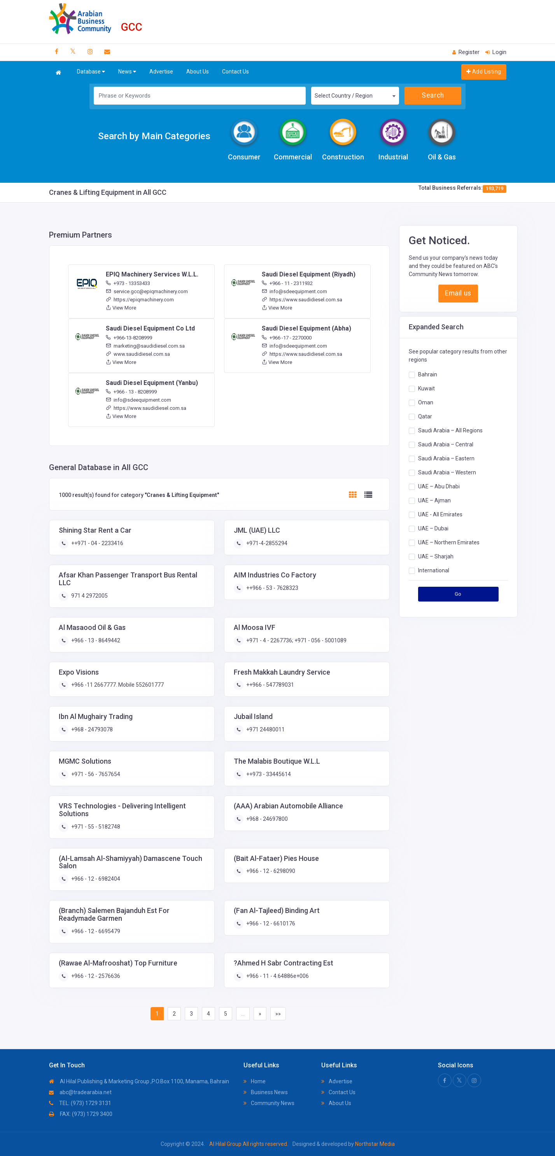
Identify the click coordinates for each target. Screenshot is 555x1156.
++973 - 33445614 (268, 774)
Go (458, 594)
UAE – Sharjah (435, 556)
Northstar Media (374, 1144)
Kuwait (426, 388)
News (127, 72)
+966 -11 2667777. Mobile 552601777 (117, 685)
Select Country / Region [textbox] (344, 96)
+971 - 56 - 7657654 (95, 774)
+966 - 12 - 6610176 (270, 923)
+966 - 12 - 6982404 (95, 879)
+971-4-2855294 (266, 543)
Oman (425, 402)
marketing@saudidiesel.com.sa (145, 346)
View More (121, 308)
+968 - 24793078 (91, 729)
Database (91, 72)
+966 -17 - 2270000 (287, 338)
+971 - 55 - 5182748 (95, 827)
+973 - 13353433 (128, 283)
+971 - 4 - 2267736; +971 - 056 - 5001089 (296, 640)
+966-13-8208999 (129, 338)
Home (254, 1081)
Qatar (425, 416)
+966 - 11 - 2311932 (287, 283)
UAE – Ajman (434, 500)
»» (278, 1014)
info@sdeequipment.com (294, 291)
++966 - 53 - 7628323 (271, 588)
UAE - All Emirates (440, 514)
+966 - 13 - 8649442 (95, 640)
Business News (265, 1092)
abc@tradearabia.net (80, 1092)
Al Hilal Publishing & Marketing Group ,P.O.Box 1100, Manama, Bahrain (139, 1081)
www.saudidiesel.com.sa (138, 354)
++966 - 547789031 (269, 685)
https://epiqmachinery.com (140, 300)
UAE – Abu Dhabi (439, 486)
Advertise (161, 71)
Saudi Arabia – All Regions (450, 430)
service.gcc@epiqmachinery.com (147, 291)
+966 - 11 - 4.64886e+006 (277, 976)
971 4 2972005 (89, 596)
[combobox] (355, 96)
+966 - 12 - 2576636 (95, 976)
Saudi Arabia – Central (445, 444)
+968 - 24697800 (266, 819)
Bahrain (427, 374)
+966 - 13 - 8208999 (131, 392)
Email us (458, 293)
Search (433, 95)
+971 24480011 (265, 729)
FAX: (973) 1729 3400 (80, 1114)
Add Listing (483, 71)
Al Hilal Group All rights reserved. (248, 1144)
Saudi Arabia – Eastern (446, 458)
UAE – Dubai (433, 528)
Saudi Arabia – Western (447, 472)
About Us (197, 71)
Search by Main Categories (154, 136)
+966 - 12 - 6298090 (270, 871)
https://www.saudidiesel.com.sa (302, 300)
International (433, 570)
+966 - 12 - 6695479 (95, 931)
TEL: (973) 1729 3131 (80, 1103)
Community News (268, 1103)
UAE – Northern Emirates (449, 542)
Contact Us (235, 71)
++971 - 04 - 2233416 (96, 543)
